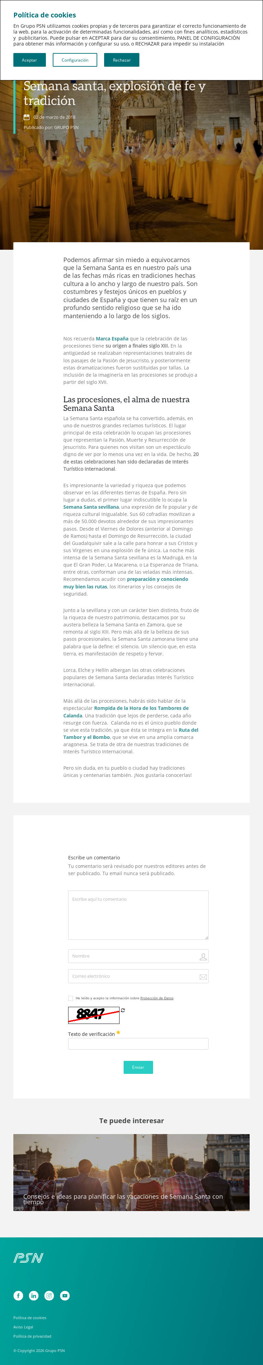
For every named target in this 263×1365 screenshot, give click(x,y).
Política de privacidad (32, 1336)
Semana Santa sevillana (91, 507)
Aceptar (29, 60)
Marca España (112, 339)
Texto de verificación (94, 1034)
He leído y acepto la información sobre (125, 998)
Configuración (75, 60)
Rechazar (122, 60)
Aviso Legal (23, 1326)
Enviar (138, 1067)
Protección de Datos (157, 998)
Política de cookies (29, 1317)
